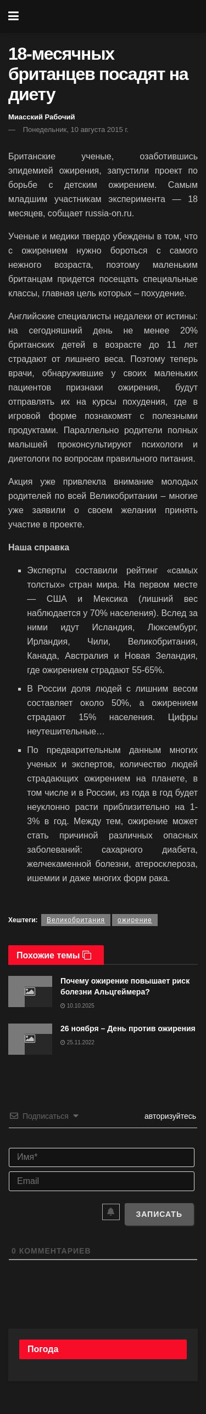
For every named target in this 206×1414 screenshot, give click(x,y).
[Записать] (159, 1214)
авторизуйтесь (169, 1116)
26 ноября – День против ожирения (128, 1028)
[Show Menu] (13, 16)
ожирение (135, 920)
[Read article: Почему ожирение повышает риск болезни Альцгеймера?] (30, 991)
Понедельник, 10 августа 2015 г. (76, 129)
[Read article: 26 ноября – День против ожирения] (30, 1039)
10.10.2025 (77, 1006)
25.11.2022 (77, 1042)
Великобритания (76, 920)
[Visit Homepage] (110, 16)
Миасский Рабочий (41, 117)
